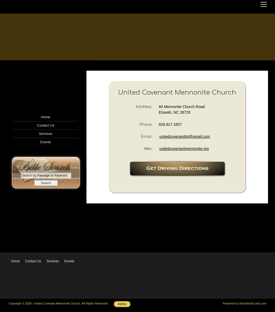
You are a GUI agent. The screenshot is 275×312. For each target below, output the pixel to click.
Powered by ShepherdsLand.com (244, 303)
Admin (122, 304)
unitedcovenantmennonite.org (184, 148)
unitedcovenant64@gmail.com (184, 136)
